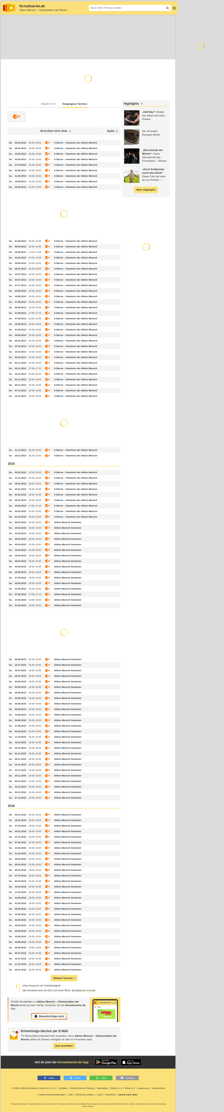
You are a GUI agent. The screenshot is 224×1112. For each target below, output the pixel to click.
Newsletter (102, 1088)
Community (53, 54)
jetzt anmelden (64, 1046)
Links (100, 1094)
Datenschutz (158, 1088)
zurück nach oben (128, 1094)
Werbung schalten (85, 1094)
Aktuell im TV (48, 104)
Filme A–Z (130, 1088)
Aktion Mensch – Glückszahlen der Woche (43, 10)
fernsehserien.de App (73, 1062)
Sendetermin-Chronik (83, 990)
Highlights (131, 104)
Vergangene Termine (74, 104)
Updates (63, 1088)
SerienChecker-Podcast (82, 1088)
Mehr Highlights (146, 190)
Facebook (110, 1094)
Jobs (70, 1094)
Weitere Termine (63, 978)
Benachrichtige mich (49, 1016)
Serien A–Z (116, 1088)
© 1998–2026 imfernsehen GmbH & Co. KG (33, 1088)
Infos (6, 54)
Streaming (36, 54)
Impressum (143, 1088)
